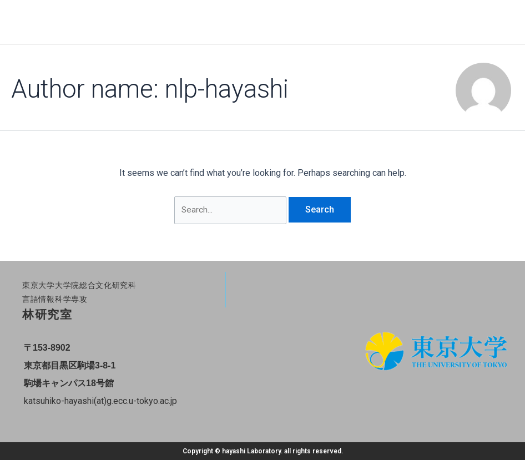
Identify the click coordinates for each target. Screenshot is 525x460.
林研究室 (47, 314)
